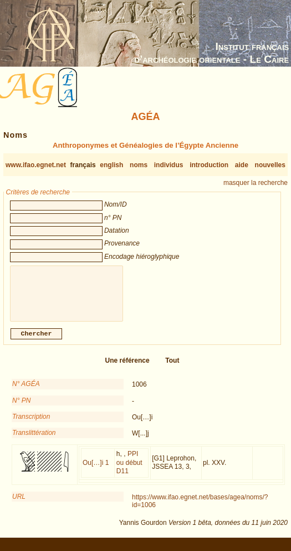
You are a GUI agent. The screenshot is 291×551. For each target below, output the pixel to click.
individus (168, 165)
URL (18, 503)
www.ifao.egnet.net (36, 165)
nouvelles (270, 165)
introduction (209, 165)
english (111, 165)
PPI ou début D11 (129, 469)
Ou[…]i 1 (96, 469)
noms (138, 165)
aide (241, 165)
